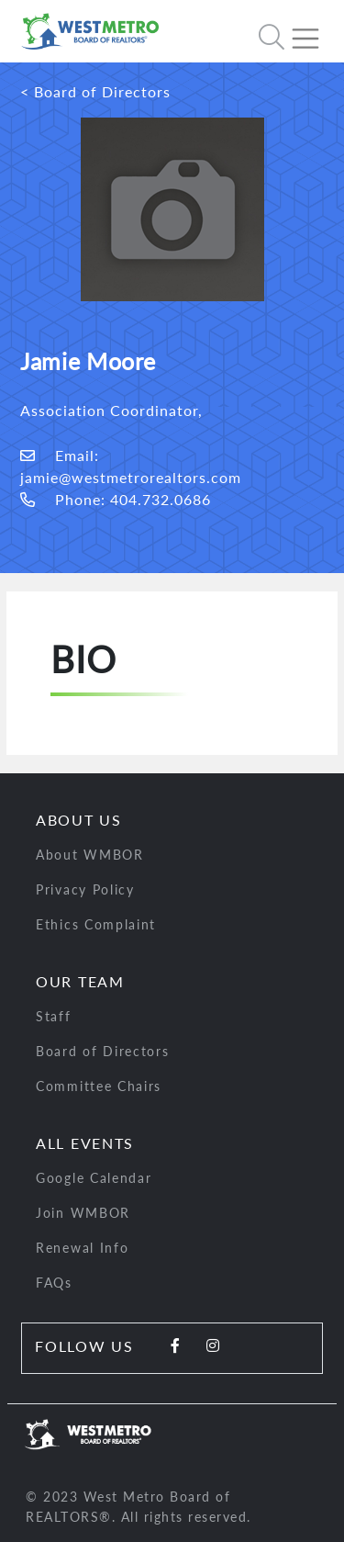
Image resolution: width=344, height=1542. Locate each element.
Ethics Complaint (96, 924)
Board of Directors (103, 1051)
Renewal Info (82, 1247)
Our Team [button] (80, 981)
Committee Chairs (98, 1086)
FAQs (54, 1282)
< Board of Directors (95, 91)
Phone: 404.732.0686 (115, 499)
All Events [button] (85, 1143)
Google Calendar (94, 1178)
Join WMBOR (83, 1213)
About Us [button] (79, 819)
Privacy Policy (85, 889)
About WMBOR (90, 854)
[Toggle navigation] (313, 31)
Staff (54, 1016)
